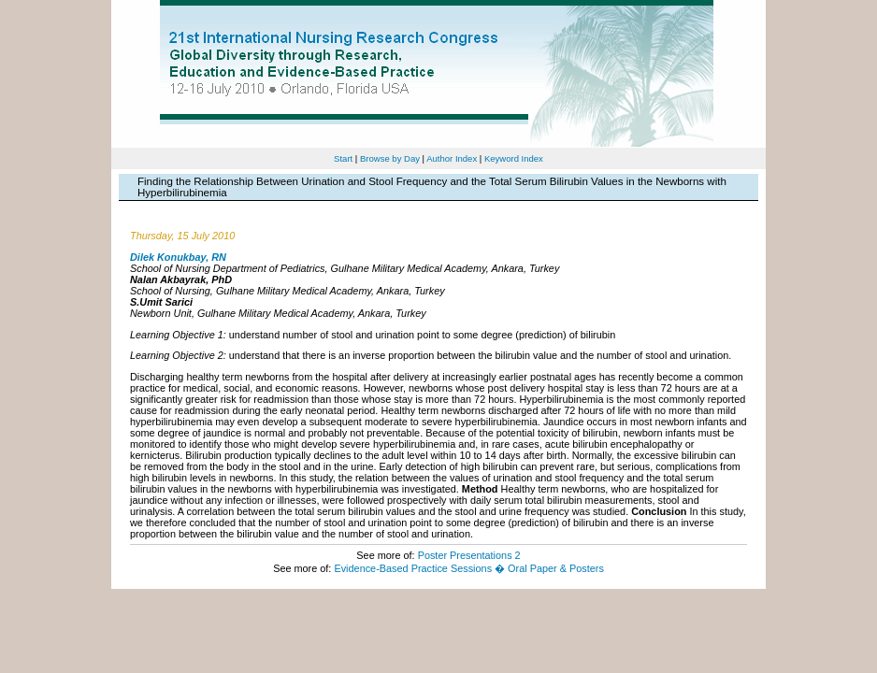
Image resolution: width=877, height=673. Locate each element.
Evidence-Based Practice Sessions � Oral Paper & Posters (468, 568)
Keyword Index (513, 158)
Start (343, 158)
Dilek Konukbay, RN (178, 257)
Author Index (451, 158)
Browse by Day (390, 158)
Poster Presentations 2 (469, 555)
